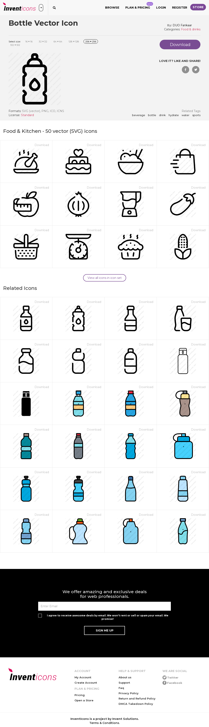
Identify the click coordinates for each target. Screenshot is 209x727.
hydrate (174, 115)
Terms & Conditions (104, 723)
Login (161, 7)
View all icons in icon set (105, 278)
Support (124, 682)
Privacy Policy (129, 693)
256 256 (90, 41)
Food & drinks (190, 29)
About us (125, 677)
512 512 (15, 44)
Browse (112, 7)
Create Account (85, 682)
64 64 (57, 41)
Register (179, 7)
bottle (152, 115)
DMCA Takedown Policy (136, 703)
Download (41, 145)
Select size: (15, 41)
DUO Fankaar (182, 25)
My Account (82, 677)
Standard (27, 115)
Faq (121, 688)
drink (162, 115)
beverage (138, 115)
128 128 (74, 41)
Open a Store (83, 700)
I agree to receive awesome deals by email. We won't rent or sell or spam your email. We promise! (107, 617)
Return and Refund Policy (137, 698)
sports (196, 115)
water (185, 115)
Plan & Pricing (139, 5)
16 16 (28, 41)
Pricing (79, 695)
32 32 (43, 41)
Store (198, 7)
